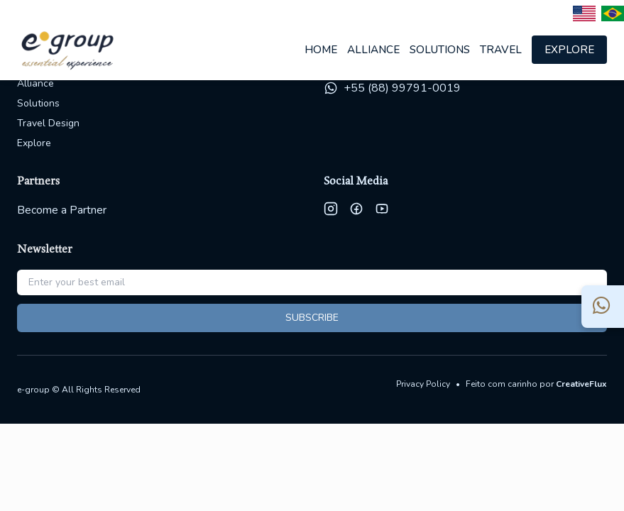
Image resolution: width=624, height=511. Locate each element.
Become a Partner (61, 210)
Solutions (440, 50)
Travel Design (48, 123)
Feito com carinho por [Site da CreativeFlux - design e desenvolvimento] (536, 384)
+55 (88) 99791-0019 (402, 88)
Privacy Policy (423, 384)
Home (321, 50)
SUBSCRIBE (312, 317)
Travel (501, 50)
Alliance (373, 50)
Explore (569, 50)
